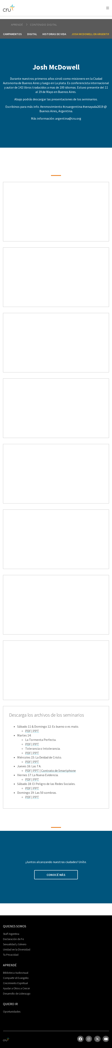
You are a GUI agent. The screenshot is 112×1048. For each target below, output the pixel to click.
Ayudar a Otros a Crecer (16, 988)
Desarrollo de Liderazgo (16, 993)
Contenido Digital (43, 24)
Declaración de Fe (13, 939)
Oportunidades (11, 1011)
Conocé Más (56, 875)
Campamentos (12, 34)
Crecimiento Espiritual (15, 983)
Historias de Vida (54, 34)
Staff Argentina (11, 934)
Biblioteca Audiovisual (15, 972)
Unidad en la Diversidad (16, 949)
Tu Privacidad (10, 954)
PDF (28, 731)
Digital (32, 34)
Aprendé (17, 24)
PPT (36, 731)
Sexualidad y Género (14, 944)
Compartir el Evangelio (16, 978)
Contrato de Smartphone (58, 771)
